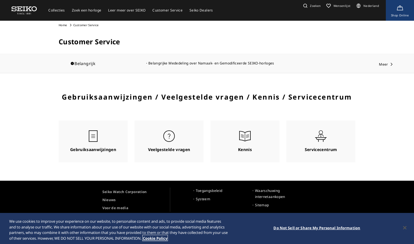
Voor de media (115, 207)
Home (63, 25)
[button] (311, 5)
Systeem (203, 199)
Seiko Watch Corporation (124, 191)
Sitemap (262, 205)
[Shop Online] (400, 10)
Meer (383, 64)
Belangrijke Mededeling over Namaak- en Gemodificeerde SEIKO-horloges (211, 63)
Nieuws (109, 199)
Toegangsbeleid (209, 190)
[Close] (404, 232)
